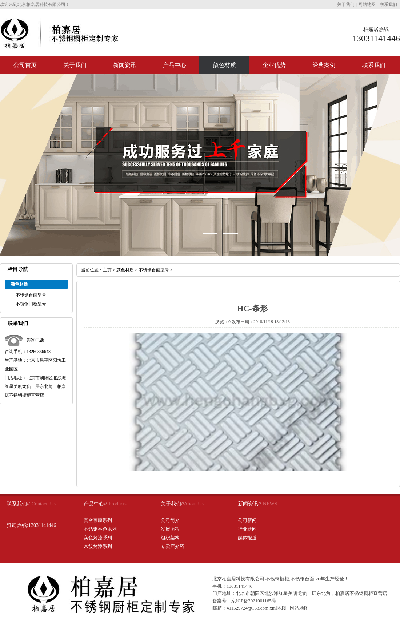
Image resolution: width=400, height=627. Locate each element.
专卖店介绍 (172, 546)
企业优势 (274, 65)
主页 (107, 270)
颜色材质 (224, 65)
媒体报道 (247, 537)
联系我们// (18, 504)
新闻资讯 (124, 65)
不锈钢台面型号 (31, 295)
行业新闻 (247, 529)
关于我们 (346, 4)
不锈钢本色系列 (100, 529)
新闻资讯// (249, 504)
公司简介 (170, 520)
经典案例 (324, 65)
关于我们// (172, 504)
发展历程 (170, 529)
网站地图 (367, 4)
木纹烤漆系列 (98, 546)
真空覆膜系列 (98, 520)
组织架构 (170, 537)
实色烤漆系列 (98, 537)
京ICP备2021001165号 (253, 600)
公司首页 (25, 65)
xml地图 (277, 608)
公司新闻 (247, 520)
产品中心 (174, 65)
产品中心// (95, 504)
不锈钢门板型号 (31, 303)
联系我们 (388, 4)
